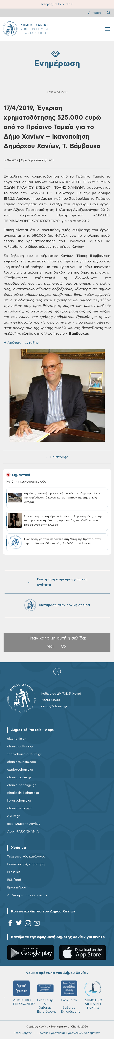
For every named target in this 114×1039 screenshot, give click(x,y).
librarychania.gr (19, 800)
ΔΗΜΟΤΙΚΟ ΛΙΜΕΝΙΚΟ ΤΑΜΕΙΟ (93, 994)
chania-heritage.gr (21, 785)
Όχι (64, 646)
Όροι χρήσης (23, 1033)
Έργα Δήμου (16, 887)
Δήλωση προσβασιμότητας (28, 895)
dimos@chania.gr (54, 706)
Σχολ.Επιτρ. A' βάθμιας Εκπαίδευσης (47, 996)
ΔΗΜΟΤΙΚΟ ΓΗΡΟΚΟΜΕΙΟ (23, 992)
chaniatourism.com (21, 761)
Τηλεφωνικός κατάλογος (26, 856)
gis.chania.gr (16, 738)
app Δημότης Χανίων (23, 823)
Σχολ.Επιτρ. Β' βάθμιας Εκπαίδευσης (70, 996)
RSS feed (14, 879)
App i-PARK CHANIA (23, 831)
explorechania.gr (20, 769)
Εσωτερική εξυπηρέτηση (26, 864)
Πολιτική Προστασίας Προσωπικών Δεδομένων (68, 1033)
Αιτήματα (94, 12)
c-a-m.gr (13, 816)
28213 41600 (50, 700)
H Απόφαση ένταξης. (21, 343)
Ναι (50, 646)
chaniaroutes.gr (19, 777)
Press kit (13, 872)
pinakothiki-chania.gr (23, 792)
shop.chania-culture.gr (24, 754)
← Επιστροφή (57, 457)
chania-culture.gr (20, 746)
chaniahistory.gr (19, 808)
